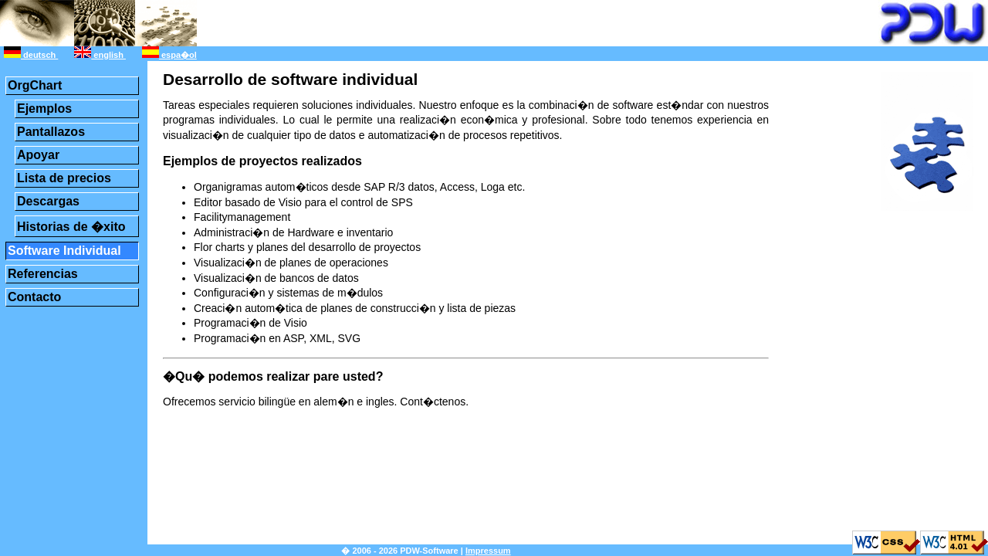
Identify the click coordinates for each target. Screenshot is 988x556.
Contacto (34, 296)
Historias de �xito (71, 226)
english (100, 54)
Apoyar (38, 154)
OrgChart (35, 85)
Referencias (43, 273)
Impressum (488, 550)
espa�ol (169, 54)
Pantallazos (51, 131)
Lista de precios (64, 178)
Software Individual (64, 250)
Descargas (48, 201)
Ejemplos (44, 108)
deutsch (31, 54)
